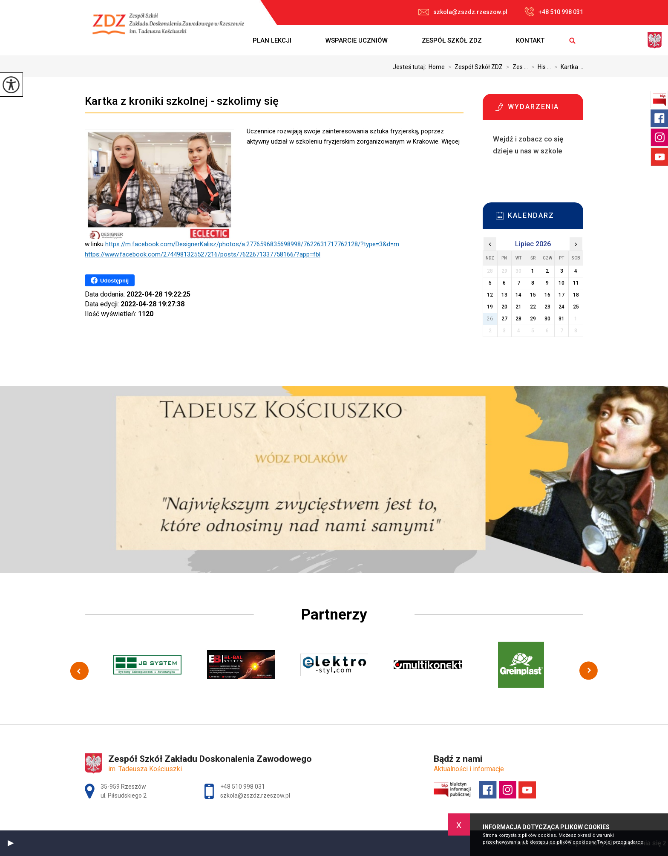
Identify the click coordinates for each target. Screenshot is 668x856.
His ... (539, 67)
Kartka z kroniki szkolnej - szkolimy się (182, 101)
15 (533, 295)
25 (576, 307)
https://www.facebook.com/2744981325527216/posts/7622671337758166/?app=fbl (202, 254)
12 (490, 295)
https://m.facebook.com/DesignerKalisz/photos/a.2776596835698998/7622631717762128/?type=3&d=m (252, 244)
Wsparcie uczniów (356, 40)
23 (547, 307)
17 (561, 295)
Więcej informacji (500, 172)
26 (490, 319)
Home (437, 67)
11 (576, 283)
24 (561, 307)
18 (576, 295)
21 (518, 307)
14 (518, 295)
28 (518, 319)
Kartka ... (567, 67)
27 (504, 319)
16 (547, 295)
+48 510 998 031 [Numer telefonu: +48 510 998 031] (242, 786)
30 (547, 319)
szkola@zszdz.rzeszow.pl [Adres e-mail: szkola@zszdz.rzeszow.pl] (255, 795)
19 (490, 307)
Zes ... (515, 67)
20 (504, 307)
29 (533, 319)
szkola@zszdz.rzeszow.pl (462, 12)
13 (504, 295)
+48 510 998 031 (553, 11)
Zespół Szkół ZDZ (452, 40)
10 (561, 283)
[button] (10, 843)
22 (533, 307)
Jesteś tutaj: (411, 67)
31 (561, 319)
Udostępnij (110, 280)
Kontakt (530, 40)
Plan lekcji (272, 40)
